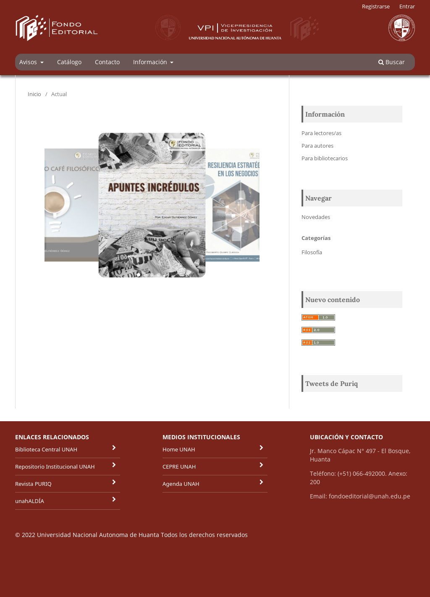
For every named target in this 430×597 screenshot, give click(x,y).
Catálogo (69, 62)
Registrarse (376, 6)
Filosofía (312, 252)
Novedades (316, 217)
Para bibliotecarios (325, 158)
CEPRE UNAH (179, 466)
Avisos (29, 62)
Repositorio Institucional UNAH (55, 466)
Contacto (107, 62)
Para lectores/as (321, 133)
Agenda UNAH (181, 484)
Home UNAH (179, 449)
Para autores (317, 145)
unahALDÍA (29, 501)
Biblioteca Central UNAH (46, 449)
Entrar (407, 6)
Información (151, 62)
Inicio (34, 94)
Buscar (391, 62)
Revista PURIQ (33, 484)
